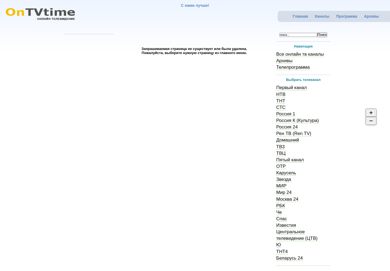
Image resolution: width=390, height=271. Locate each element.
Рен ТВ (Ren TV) (293, 133)
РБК (280, 205)
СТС (280, 107)
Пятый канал (290, 159)
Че (279, 212)
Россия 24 (287, 127)
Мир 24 (284, 192)
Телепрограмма (293, 67)
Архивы (371, 16)
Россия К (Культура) (297, 120)
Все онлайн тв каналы (300, 54)
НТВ (280, 94)
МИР (281, 185)
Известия (286, 225)
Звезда (283, 179)
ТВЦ (280, 153)
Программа (346, 16)
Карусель (286, 172)
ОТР (281, 166)
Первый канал (291, 87)
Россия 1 (285, 113)
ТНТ (280, 100)
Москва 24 (287, 199)
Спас (281, 218)
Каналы (322, 16)
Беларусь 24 (289, 258)
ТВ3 (280, 146)
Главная (300, 16)
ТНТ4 (282, 251)
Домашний (287, 140)
